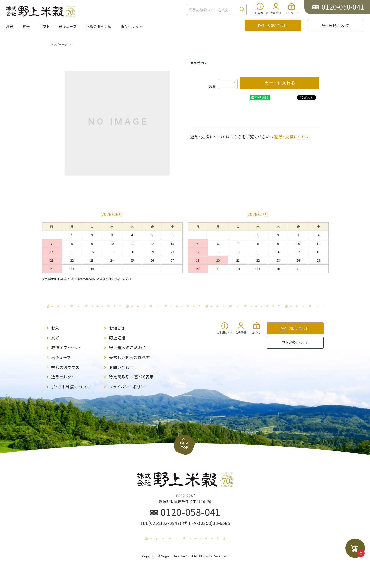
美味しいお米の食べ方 (129, 356)
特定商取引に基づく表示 (131, 375)
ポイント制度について (70, 384)
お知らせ (117, 328)
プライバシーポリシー (128, 384)
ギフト (44, 26)
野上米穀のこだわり (127, 346)
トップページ (59, 44)
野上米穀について (335, 25)
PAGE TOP (185, 432)
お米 (9, 26)
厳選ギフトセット (66, 346)
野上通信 (117, 337)
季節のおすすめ (99, 26)
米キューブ (67, 26)
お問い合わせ (276, 25)
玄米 (26, 26)
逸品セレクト (131, 26)
